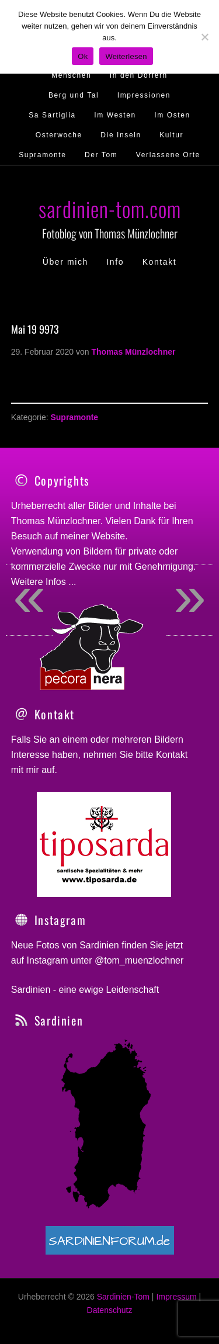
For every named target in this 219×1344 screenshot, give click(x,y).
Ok (83, 56)
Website (109, 536)
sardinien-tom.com (110, 208)
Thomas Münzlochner (55, 521)
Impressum (176, 1296)
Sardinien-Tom (123, 1296)
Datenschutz (110, 1310)
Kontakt (171, 755)
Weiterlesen (126, 56)
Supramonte (74, 417)
